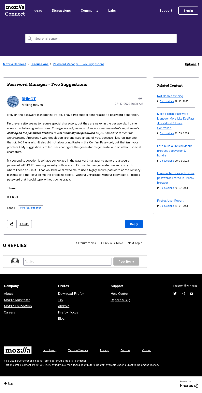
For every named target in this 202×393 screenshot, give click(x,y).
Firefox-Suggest (30, 207)
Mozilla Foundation (18, 306)
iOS (60, 300)
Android (63, 306)
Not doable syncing (170, 96)
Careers (9, 312)
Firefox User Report (170, 200)
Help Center (119, 294)
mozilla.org (49, 350)
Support (165, 10)
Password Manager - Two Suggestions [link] (78, 64)
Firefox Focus (68, 312)
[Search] (101, 38)
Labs (112, 10)
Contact (146, 350)
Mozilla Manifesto (17, 300)
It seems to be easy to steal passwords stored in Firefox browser (176, 177)
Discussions (61, 10)
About (8, 294)
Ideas (38, 10)
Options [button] (190, 64)
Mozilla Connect (15, 10)
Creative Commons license (142, 364)
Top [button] (10, 383)
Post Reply (126, 261)
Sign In (188, 10)
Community (89, 10)
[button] (12, 224)
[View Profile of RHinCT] (29, 98)
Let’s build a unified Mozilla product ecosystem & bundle (175, 150)
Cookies (125, 350)
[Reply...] (67, 262)
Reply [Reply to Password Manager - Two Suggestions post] (134, 224)
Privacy (104, 350)
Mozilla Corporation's (22, 360)
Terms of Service (78, 350)
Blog (61, 318)
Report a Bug (120, 300)
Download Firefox (71, 294)
